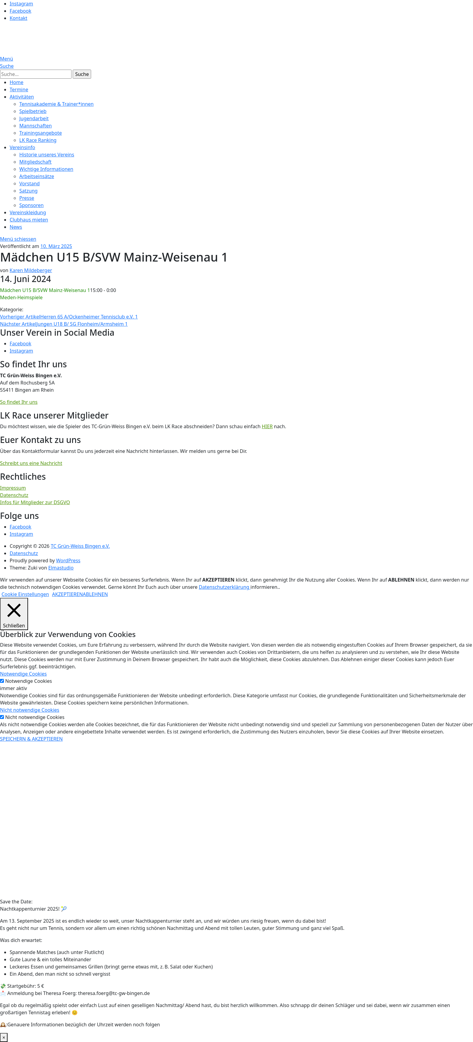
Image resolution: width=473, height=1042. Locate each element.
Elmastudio (61, 567)
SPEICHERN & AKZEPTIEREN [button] (31, 739)
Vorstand (29, 183)
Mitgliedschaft (35, 161)
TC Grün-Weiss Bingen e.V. (80, 546)
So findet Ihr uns (18, 402)
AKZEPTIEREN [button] (67, 594)
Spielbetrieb (32, 111)
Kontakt (18, 18)
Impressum (13, 488)
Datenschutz (14, 495)
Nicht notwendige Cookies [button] (29, 710)
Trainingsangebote (40, 133)
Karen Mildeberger (31, 270)
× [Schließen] (3, 1037)
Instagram (21, 3)
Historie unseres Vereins (46, 154)
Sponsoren (31, 205)
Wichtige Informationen (46, 169)
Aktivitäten (22, 96)
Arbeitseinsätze (36, 176)
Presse (26, 198)
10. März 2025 (56, 246)
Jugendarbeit (34, 118)
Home (17, 82)
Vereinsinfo (22, 147)
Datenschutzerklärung (224, 587)
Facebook (20, 11)
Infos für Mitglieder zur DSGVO (35, 502)
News (16, 227)
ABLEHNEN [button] (95, 594)
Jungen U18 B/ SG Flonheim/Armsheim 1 (64, 324)
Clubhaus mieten (29, 219)
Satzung (28, 190)
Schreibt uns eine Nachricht (31, 463)
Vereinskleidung (28, 212)
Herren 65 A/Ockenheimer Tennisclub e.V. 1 (69, 316)
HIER (267, 426)
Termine (19, 89)
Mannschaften (35, 125)
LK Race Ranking (37, 140)
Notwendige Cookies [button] (23, 673)
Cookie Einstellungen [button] (25, 594)
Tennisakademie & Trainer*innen (56, 104)
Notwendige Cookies (28, 681)
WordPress (68, 560)
